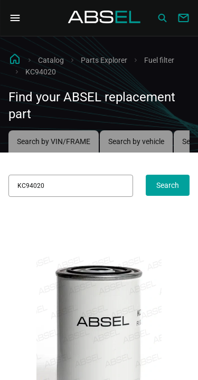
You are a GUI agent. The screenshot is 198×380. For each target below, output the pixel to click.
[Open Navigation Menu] (14, 18)
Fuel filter (159, 60)
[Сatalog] (162, 18)
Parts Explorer (104, 60)
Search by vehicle (136, 141)
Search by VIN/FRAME (53, 141)
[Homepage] (104, 18)
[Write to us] (183, 18)
